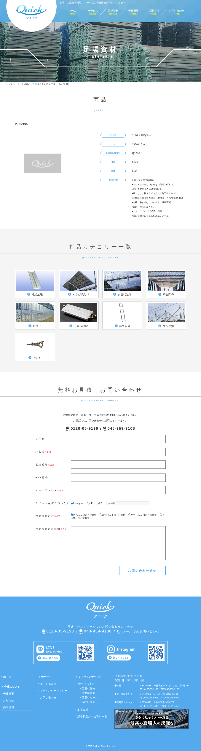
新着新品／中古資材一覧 (92, 716)
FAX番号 (41, 477)
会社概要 (8, 693)
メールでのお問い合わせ (141, 631)
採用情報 (8, 707)
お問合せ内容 (44, 516)
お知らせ (8, 700)
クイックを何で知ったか (52, 503)
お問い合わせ (48, 697)
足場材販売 (88, 688)
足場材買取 (88, 693)
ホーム (7, 677)
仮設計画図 (88, 702)
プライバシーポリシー (54, 690)
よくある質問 (48, 683)
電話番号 (41, 464)
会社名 (40, 439)
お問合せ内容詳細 (47, 529)
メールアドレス (46, 490)
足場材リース (90, 697)
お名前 (40, 451)
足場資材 (82, 709)
